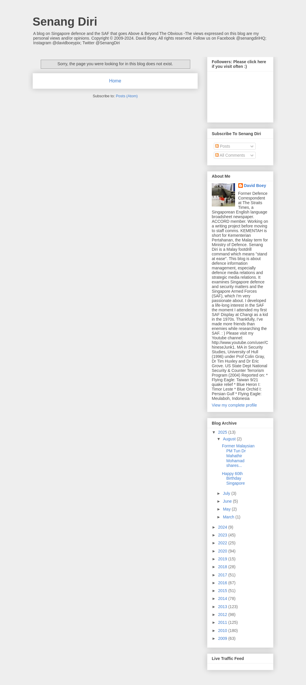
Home (115, 80)
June (228, 501)
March (229, 517)
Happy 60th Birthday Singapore (233, 478)
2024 (223, 527)
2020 (223, 551)
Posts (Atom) (127, 96)
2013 (223, 606)
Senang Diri (65, 21)
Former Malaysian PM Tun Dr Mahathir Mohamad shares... (238, 456)
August (229, 439)
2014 (223, 598)
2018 (223, 566)
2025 (223, 432)
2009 (223, 638)
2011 (223, 622)
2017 (223, 575)
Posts (222, 146)
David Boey (255, 185)
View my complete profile (234, 405)
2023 (223, 535)
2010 (223, 630)
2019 (223, 559)
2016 (223, 582)
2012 (223, 614)
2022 (223, 543)
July (227, 493)
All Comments (230, 155)
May (227, 509)
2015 (223, 590)
